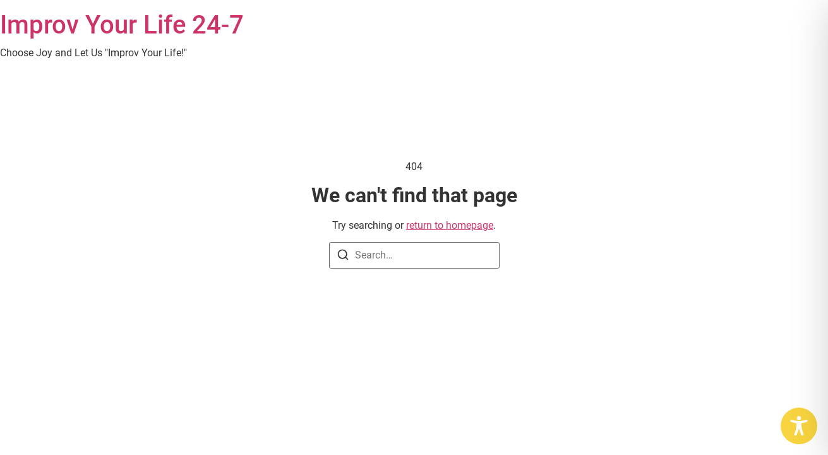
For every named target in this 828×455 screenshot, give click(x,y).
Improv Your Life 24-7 (122, 25)
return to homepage (449, 225)
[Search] (343, 256)
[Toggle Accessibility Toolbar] (799, 426)
